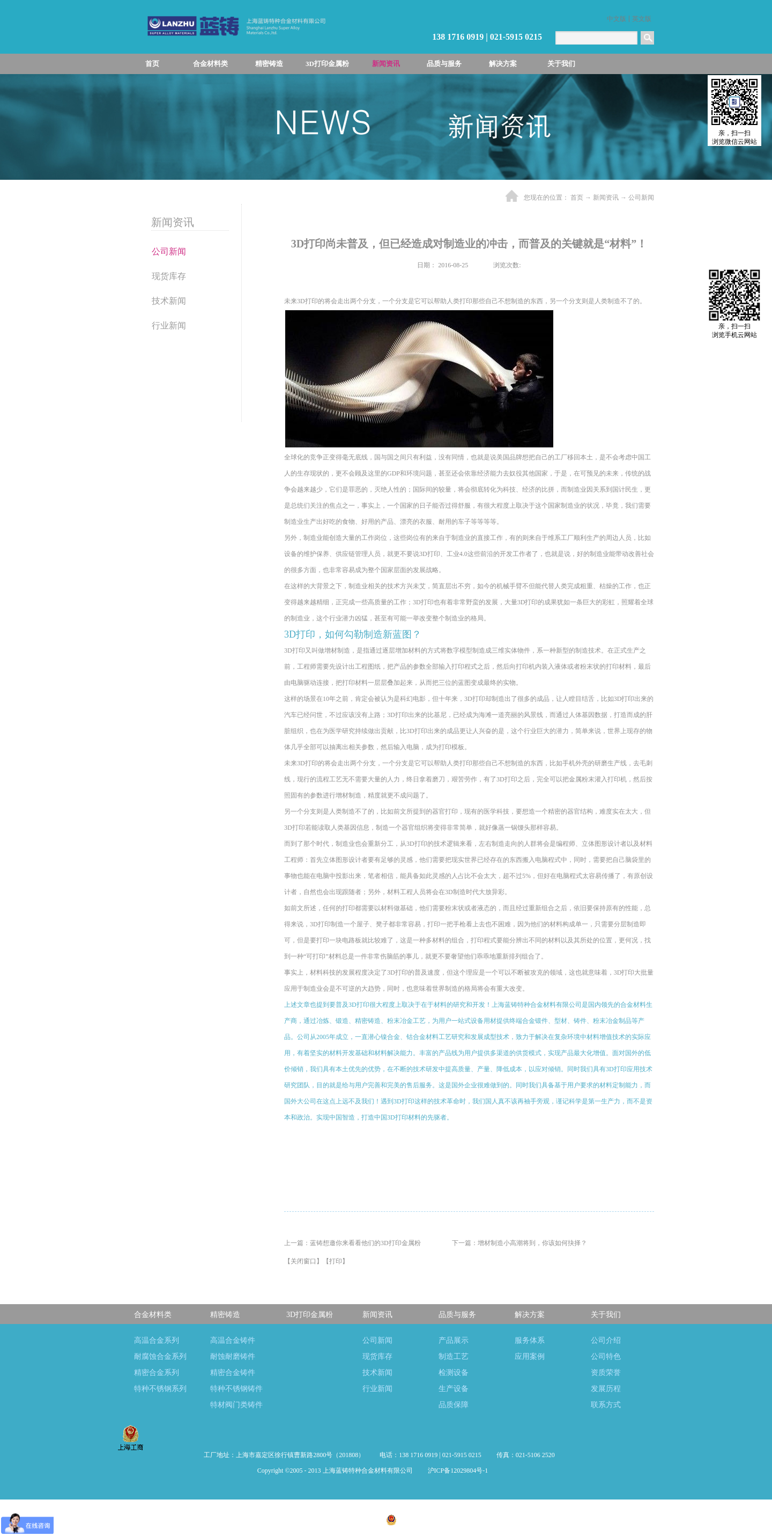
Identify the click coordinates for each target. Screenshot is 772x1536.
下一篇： (519, 1243)
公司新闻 (641, 197)
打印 (335, 1261)
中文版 (616, 19)
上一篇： (352, 1243)
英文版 (641, 19)
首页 (152, 64)
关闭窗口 (303, 1261)
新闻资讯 (606, 197)
